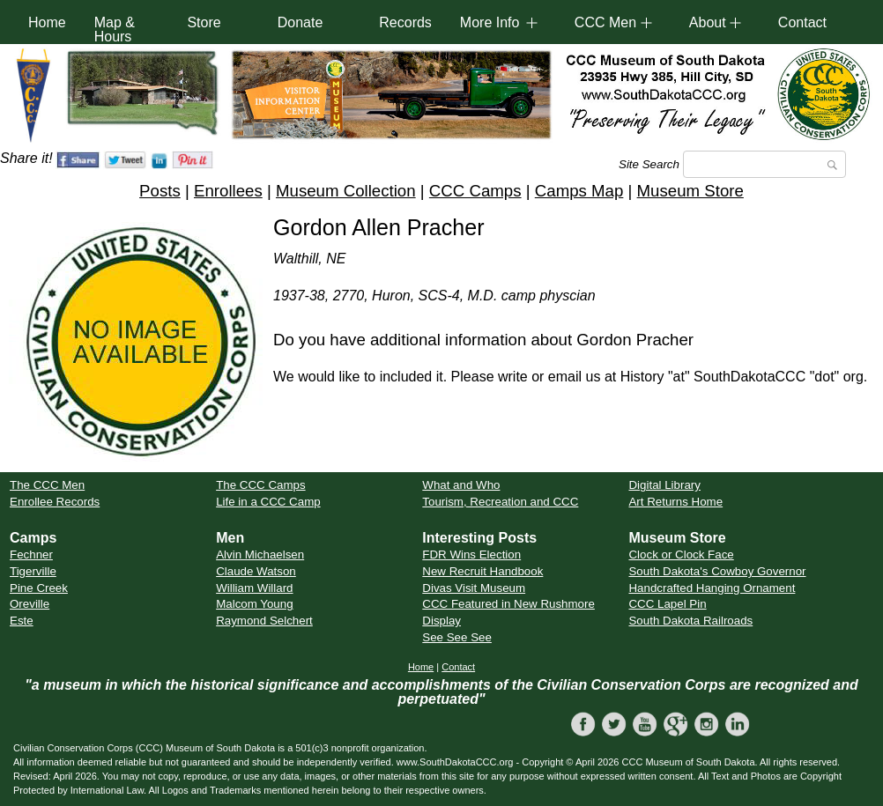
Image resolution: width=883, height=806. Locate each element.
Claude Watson (256, 571)
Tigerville (33, 571)
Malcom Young (254, 603)
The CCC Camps (260, 485)
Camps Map (579, 190)
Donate (300, 22)
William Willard (254, 588)
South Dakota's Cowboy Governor (716, 571)
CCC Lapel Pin (667, 603)
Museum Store (690, 190)
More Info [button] (490, 22)
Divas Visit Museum (473, 588)
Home (47, 22)
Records (405, 22)
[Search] (764, 164)
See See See (457, 637)
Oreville (29, 603)
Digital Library (664, 485)
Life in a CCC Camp (268, 501)
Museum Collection (346, 190)
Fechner (31, 554)
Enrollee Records (55, 501)
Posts (160, 190)
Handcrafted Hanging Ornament (711, 588)
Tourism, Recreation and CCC (500, 501)
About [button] (707, 22)
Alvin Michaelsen (260, 554)
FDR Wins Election (471, 554)
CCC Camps (475, 190)
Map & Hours (114, 29)
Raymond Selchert (264, 620)
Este (21, 620)
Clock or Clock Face (680, 554)
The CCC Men (47, 485)
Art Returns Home (675, 501)
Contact (802, 22)
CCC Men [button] (605, 22)
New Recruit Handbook (482, 571)
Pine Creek (39, 588)
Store (203, 22)
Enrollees (228, 190)
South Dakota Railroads (690, 620)
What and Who (461, 485)
